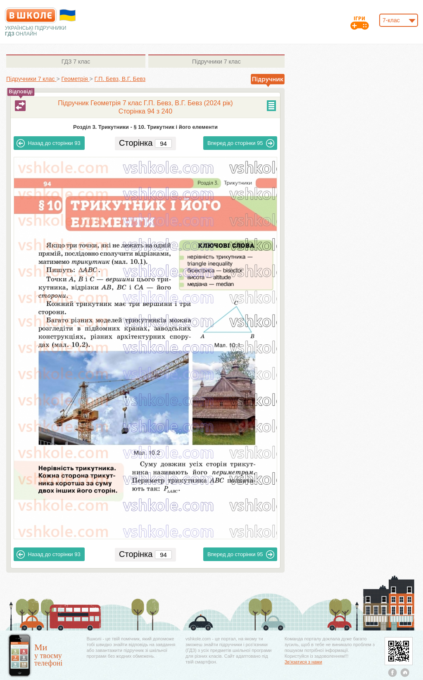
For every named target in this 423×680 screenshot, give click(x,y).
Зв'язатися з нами (303, 661)
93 (49, 143)
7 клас (76, 61)
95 (241, 143)
